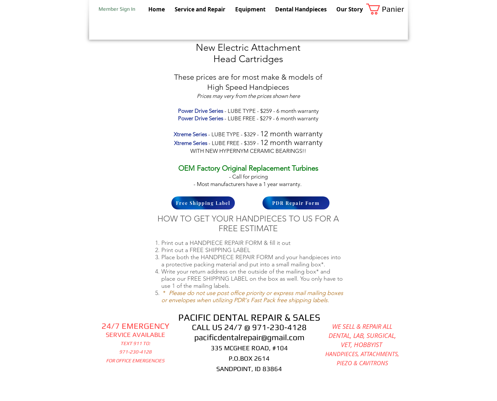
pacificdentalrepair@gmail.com (249, 337)
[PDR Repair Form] (295, 202)
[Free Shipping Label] (203, 202)
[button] (387, 9)
